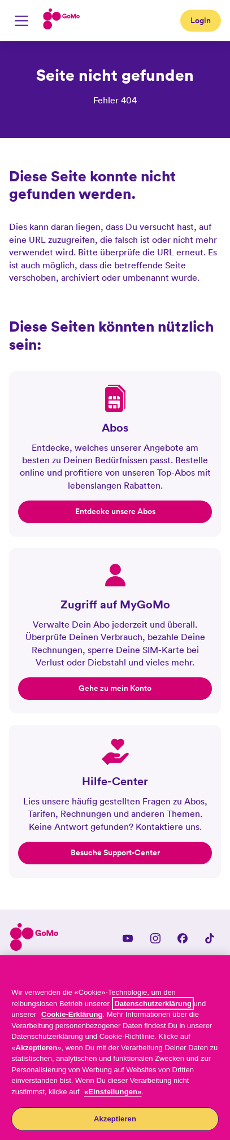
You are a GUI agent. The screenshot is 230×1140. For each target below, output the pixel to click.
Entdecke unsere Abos (115, 511)
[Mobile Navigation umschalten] (21, 20)
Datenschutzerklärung (153, 1003)
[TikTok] (209, 938)
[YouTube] (127, 938)
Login (200, 20)
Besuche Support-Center (115, 852)
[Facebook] (182, 938)
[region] (115, 1047)
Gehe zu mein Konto (115, 688)
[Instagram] (155, 938)
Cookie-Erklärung (71, 1014)
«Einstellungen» (113, 1091)
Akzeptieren (115, 1119)
